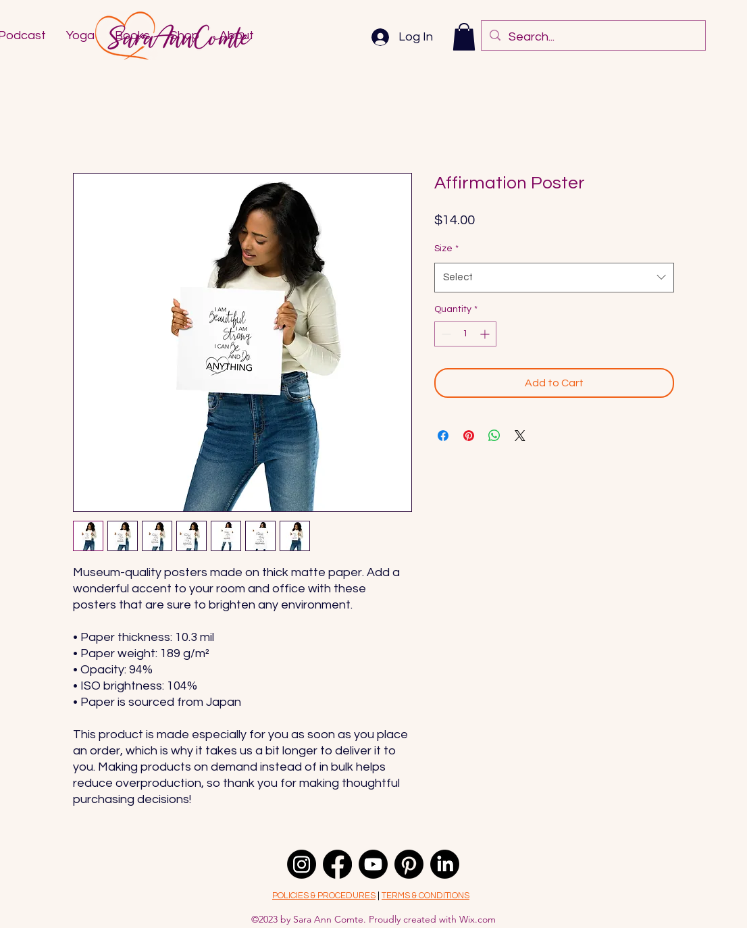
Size (446, 248)
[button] (464, 37)
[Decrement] (444, 334)
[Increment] (486, 334)
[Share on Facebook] (443, 436)
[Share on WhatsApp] (494, 436)
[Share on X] (520, 436)
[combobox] (554, 277)
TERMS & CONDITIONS (425, 895)
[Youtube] (373, 864)
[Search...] (593, 37)
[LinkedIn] (444, 864)
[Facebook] (337, 864)
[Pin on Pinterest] (469, 436)
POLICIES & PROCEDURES (324, 895)
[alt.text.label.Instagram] (301, 864)
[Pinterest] (408, 864)
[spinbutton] (465, 334)
